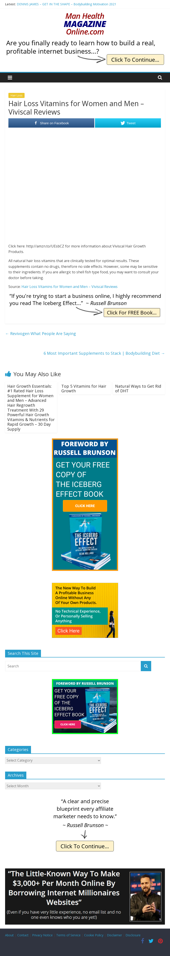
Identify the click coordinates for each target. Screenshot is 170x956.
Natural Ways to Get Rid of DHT (138, 388)
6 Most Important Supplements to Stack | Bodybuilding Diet (104, 353)
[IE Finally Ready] (85, 42)
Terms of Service (68, 935)
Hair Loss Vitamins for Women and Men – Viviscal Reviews (69, 286)
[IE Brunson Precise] (85, 799)
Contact (23, 935)
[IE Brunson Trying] (85, 295)
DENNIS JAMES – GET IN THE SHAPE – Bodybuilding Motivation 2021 (66, 4)
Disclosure (133, 935)
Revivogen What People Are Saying (40, 333)
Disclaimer (114, 935)
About (9, 935)
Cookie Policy (93, 935)
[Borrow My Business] (85, 871)
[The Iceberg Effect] (85, 441)
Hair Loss (16, 95)
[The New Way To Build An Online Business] (85, 585)
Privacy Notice (42, 935)
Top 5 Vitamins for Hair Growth (83, 388)
